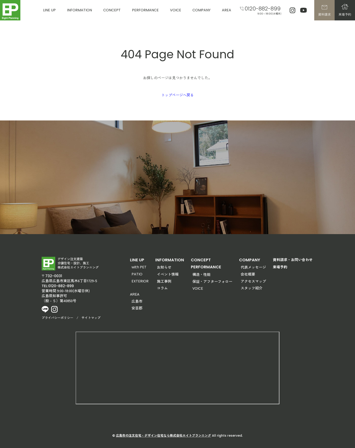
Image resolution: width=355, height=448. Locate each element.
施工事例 (164, 281)
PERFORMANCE (145, 10)
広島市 (137, 301)
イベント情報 (168, 274)
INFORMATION (79, 10)
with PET (139, 267)
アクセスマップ (253, 281)
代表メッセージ (253, 267)
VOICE (175, 10)
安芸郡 (137, 308)
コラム (162, 288)
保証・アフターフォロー (212, 281)
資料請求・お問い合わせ (293, 259)
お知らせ (164, 267)
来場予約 (280, 266)
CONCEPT (112, 10)
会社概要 (248, 274)
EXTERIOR (140, 281)
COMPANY (201, 10)
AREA (226, 10)
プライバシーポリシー (57, 317)
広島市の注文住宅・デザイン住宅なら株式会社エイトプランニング (163, 435)
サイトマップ (91, 317)
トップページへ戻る (177, 95)
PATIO (137, 274)
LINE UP (49, 10)
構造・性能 (201, 274)
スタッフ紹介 (251, 288)
